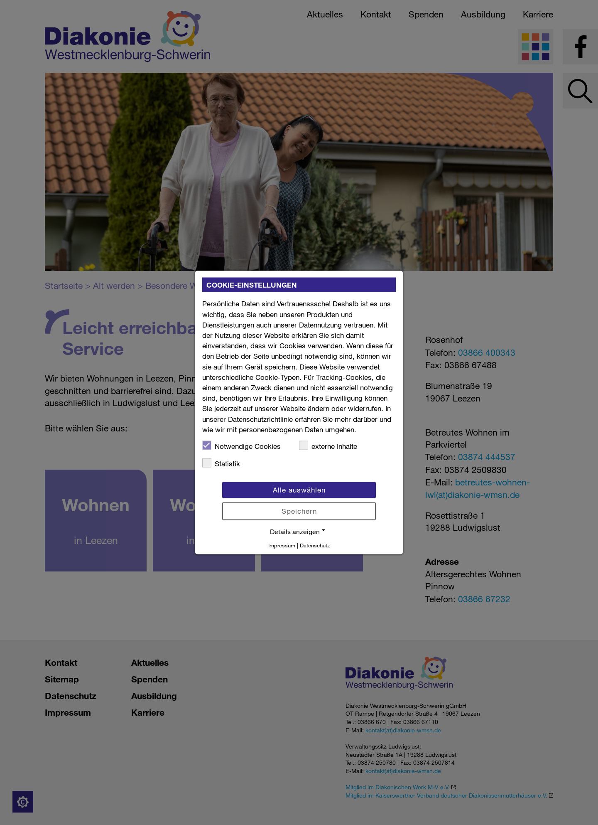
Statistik (221, 463)
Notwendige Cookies (241, 445)
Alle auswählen (299, 489)
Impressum (281, 545)
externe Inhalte (328, 445)
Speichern (299, 511)
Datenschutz (315, 545)
